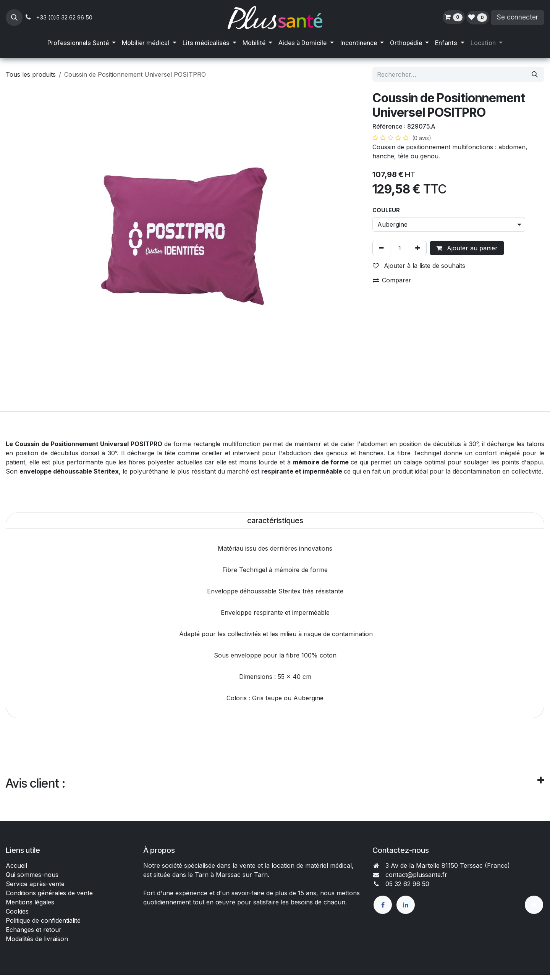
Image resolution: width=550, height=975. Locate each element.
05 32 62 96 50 (407, 884)
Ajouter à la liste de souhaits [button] (419, 265)
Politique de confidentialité (43, 920)
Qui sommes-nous (32, 874)
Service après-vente (35, 884)
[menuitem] (81, 43)
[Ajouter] (418, 248)
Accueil (16, 865)
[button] (14, 17)
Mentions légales (30, 902)
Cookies (17, 911)
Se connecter (517, 17)
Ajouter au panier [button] (467, 248)
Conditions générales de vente (50, 893)
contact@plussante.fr (416, 874)
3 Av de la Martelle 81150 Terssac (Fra (441, 865)
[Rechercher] (534, 74)
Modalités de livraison (37, 939)
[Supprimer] (381, 248)
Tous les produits (31, 74)
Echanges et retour (33, 929)
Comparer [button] (392, 280)
